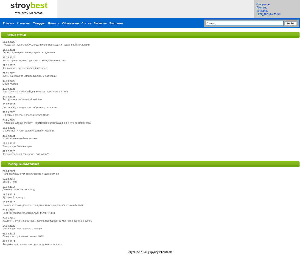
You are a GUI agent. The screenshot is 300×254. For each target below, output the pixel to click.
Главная (8, 23)
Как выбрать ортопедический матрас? (25, 68)
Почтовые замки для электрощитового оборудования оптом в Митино (43, 205)
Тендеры (39, 23)
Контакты (262, 10)
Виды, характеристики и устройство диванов (29, 52)
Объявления (70, 23)
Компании (24, 23)
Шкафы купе (10, 181)
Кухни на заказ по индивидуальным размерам (29, 75)
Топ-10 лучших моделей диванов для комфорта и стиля (35, 91)
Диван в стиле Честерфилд (19, 189)
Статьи (86, 23)
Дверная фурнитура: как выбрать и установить (30, 107)
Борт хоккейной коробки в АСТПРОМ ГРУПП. (29, 212)
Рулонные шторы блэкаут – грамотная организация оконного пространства (47, 122)
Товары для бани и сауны (17, 146)
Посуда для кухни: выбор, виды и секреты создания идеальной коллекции (46, 44)
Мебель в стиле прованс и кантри (22, 228)
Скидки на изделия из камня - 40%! (23, 236)
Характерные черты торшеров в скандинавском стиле (34, 60)
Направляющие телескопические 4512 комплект (31, 173)
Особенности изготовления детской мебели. (28, 130)
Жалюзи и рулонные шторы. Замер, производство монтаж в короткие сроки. (47, 220)
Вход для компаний (268, 14)
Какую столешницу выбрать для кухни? (26, 154)
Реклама (261, 7)
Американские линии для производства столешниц (32, 244)
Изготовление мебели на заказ (21, 138)
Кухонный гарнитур (14, 197)
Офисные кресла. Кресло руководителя (26, 115)
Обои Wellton (10, 83)
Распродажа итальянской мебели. (22, 99)
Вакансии (100, 23)
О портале (263, 4)
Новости (53, 23)
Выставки (116, 23)
